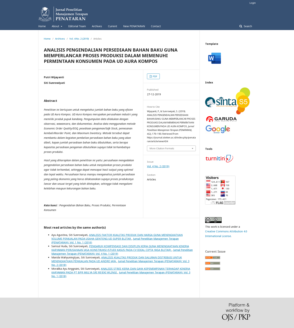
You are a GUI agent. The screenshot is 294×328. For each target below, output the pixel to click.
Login (253, 3)
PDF (154, 76)
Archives (97, 26)
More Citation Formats (162, 148)
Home (42, 26)
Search (247, 26)
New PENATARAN (134, 26)
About (56, 26)
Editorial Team (77, 26)
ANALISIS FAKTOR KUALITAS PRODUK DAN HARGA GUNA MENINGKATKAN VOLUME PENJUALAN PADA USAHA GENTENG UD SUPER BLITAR (117, 236)
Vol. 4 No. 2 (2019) (79, 38)
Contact (156, 26)
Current (112, 26)
